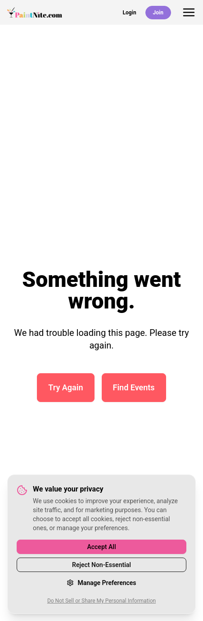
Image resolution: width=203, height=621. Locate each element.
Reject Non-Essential (101, 564)
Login (129, 12)
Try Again (65, 387)
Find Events (134, 387)
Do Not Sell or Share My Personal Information (101, 601)
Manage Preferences (101, 582)
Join (158, 12)
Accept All (101, 546)
